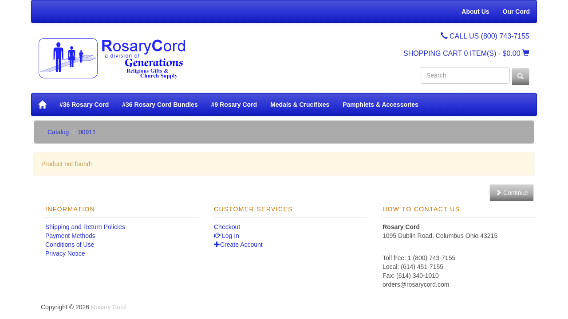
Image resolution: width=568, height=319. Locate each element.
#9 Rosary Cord (234, 104)
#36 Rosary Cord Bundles (159, 104)
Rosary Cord (108, 307)
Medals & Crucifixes (299, 104)
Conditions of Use (70, 244)
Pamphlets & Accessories (380, 104)
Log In (226, 235)
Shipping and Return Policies (85, 226)
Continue (511, 192)
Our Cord (516, 11)
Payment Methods (70, 235)
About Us (475, 11)
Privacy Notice (65, 253)
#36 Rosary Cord (84, 104)
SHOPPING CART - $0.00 (466, 53)
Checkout (227, 226)
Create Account (238, 244)
